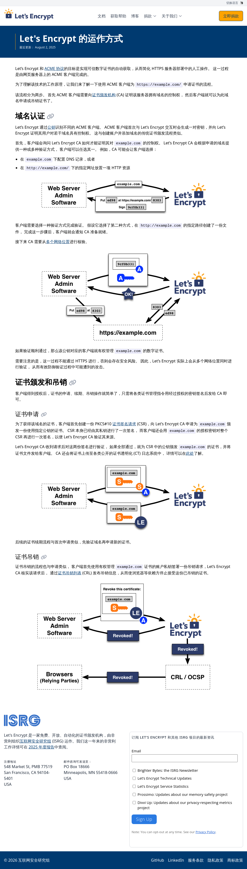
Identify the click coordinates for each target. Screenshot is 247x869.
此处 (190, 453)
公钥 (51, 127)
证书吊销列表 (69, 573)
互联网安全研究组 (35, 741)
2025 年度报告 (41, 747)
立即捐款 (231, 16)
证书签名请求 (124, 424)
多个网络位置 (58, 241)
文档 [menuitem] (102, 16)
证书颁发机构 (104, 94)
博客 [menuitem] (135, 16)
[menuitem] (150, 16)
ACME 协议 (54, 68)
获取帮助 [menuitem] (118, 16)
